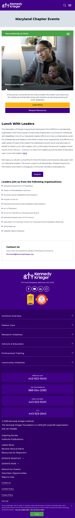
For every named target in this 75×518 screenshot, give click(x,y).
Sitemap (5, 501)
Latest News (8, 445)
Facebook (28, 289)
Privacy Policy (7, 495)
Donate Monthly (11, 458)
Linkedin (40, 289)
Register (37, 174)
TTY (37, 412)
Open (69, 5)
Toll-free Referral (37, 389)
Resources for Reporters (14, 453)
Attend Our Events (11, 469)
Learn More (37, 105)
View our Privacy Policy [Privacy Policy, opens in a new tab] (37, 509)
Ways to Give (8, 477)
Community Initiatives (13, 362)
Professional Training (13, 353)
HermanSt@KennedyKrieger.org (19, 254)
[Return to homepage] (18, 5)
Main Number (37, 400)
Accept (37, 514)
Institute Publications (12, 439)
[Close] (71, 505)
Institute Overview (11, 316)
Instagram (46, 289)
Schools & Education (13, 344)
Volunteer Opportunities (14, 473)
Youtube (34, 289)
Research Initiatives (12, 334)
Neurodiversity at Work (16, 34)
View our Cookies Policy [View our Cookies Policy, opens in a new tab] (22, 509)
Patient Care (8, 325)
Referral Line (37, 377)
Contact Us (6, 483)
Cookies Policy (8, 489)
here (25, 153)
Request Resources (37, 110)
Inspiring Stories (10, 435)
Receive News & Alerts (13, 449)
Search (64, 5)
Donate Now (9, 463)
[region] (37, 510)
